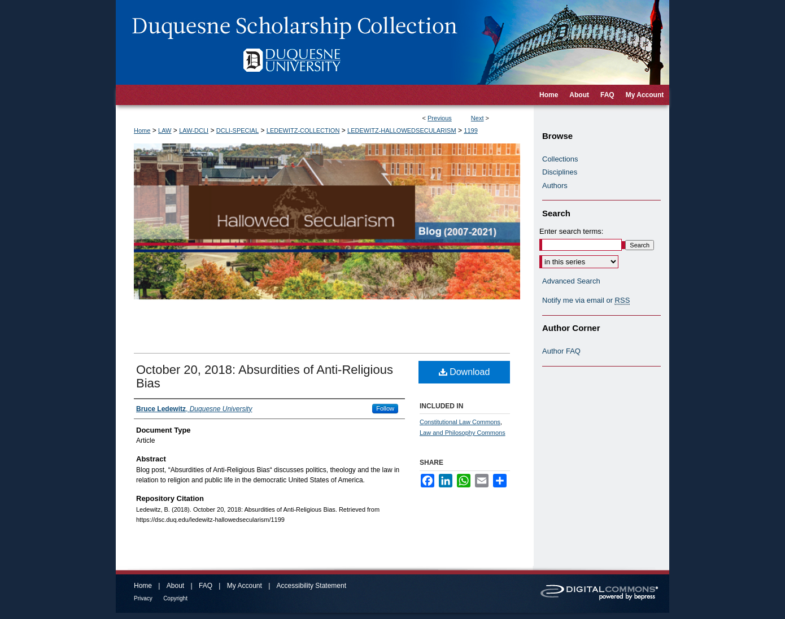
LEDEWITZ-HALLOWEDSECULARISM (401, 130)
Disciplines (559, 172)
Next (477, 118)
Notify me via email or (586, 300)
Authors (555, 185)
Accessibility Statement (311, 586)
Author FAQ (561, 351)
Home (142, 130)
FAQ (205, 586)
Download (464, 372)
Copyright (175, 598)
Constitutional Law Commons (460, 422)
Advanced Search (571, 281)
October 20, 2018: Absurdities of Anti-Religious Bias (264, 376)
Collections (560, 159)
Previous (440, 118)
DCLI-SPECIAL (237, 130)
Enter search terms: (571, 231)
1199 (470, 130)
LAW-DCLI (193, 130)
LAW (164, 130)
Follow (385, 408)
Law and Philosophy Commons (462, 432)
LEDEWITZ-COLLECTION (303, 130)
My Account (244, 586)
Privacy (143, 598)
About (175, 586)
